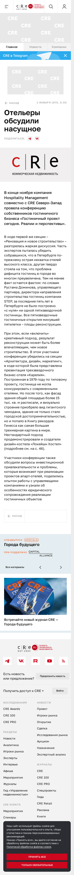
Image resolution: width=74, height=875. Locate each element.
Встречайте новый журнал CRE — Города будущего (31, 622)
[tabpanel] (35, 345)
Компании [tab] (59, 47)
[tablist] (35, 47)
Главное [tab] (11, 47)
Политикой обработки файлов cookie (29, 846)
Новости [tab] (35, 47)
